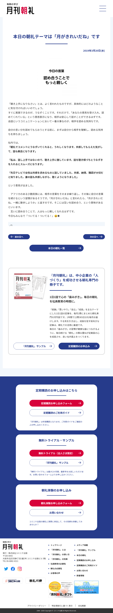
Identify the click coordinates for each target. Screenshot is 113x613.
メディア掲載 (82, 545)
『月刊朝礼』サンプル (34, 346)
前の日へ (19, 236)
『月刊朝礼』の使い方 (60, 554)
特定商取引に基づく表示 (62, 605)
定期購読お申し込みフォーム (56, 403)
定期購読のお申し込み (86, 560)
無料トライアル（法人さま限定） (56, 453)
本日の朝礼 (81, 555)
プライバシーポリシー (36, 605)
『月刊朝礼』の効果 (59, 559)
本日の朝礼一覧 (56, 248)
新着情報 (80, 575)
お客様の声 (55, 573)
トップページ (56, 545)
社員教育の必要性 (58, 564)
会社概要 (82, 605)
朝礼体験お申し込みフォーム (56, 503)
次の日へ (94, 236)
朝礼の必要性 (56, 568)
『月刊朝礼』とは (58, 549)
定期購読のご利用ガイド (56, 412)
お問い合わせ (56, 512)
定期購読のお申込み (79, 346)
